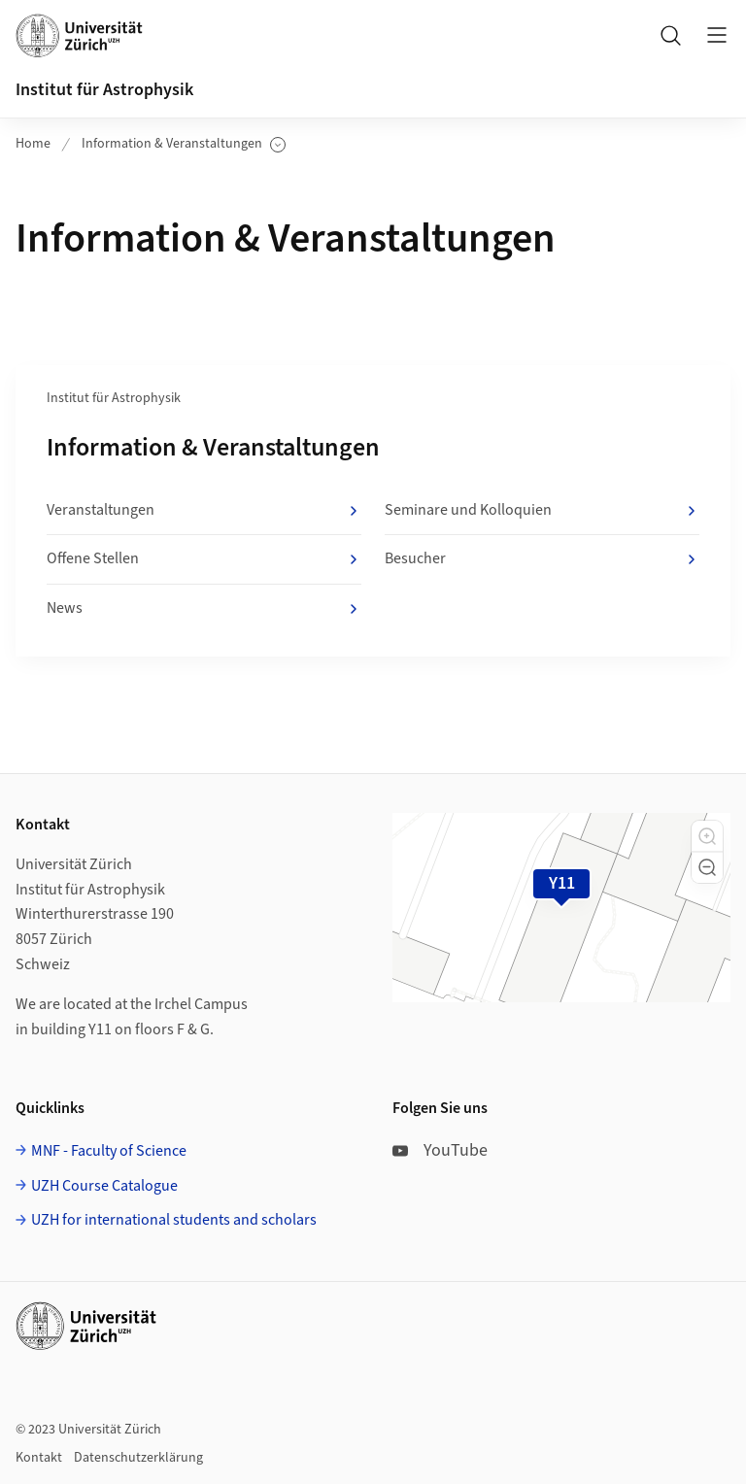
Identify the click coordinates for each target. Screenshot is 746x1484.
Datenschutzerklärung (138, 1457)
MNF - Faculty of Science (108, 1151)
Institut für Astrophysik (104, 90)
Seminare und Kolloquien (542, 510)
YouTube (440, 1150)
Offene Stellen (204, 559)
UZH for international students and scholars (174, 1220)
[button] (707, 836)
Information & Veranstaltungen (184, 144)
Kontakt (39, 1457)
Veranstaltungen (204, 510)
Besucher (542, 559)
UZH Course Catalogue (104, 1186)
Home (33, 143)
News (204, 609)
